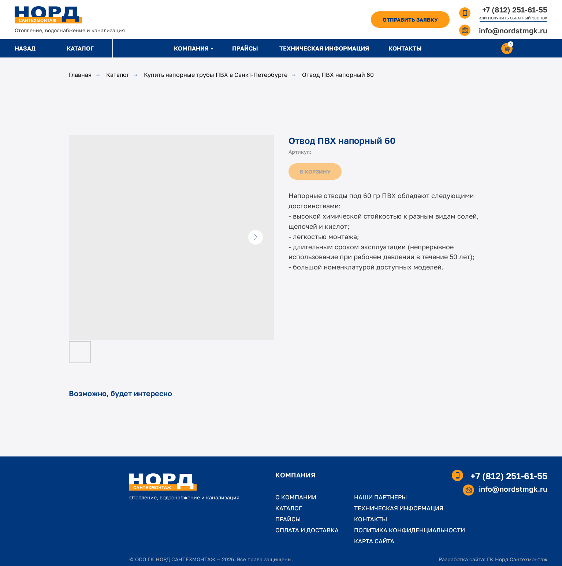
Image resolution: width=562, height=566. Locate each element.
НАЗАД (25, 48)
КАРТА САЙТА (374, 541)
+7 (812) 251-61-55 (514, 9)
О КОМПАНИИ (295, 497)
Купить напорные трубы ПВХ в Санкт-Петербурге (215, 74)
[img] (48, 14)
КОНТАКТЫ (405, 48)
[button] (410, 19)
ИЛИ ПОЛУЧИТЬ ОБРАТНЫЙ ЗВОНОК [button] (513, 18)
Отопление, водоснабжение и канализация (70, 30)
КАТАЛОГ (80, 48)
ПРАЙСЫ (245, 48)
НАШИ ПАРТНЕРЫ (380, 497)
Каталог (117, 74)
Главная (80, 74)
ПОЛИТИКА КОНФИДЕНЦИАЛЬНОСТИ (409, 530)
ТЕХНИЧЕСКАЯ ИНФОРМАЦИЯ (324, 48)
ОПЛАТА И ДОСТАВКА (307, 530)
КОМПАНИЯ (191, 48)
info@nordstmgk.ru (513, 30)
